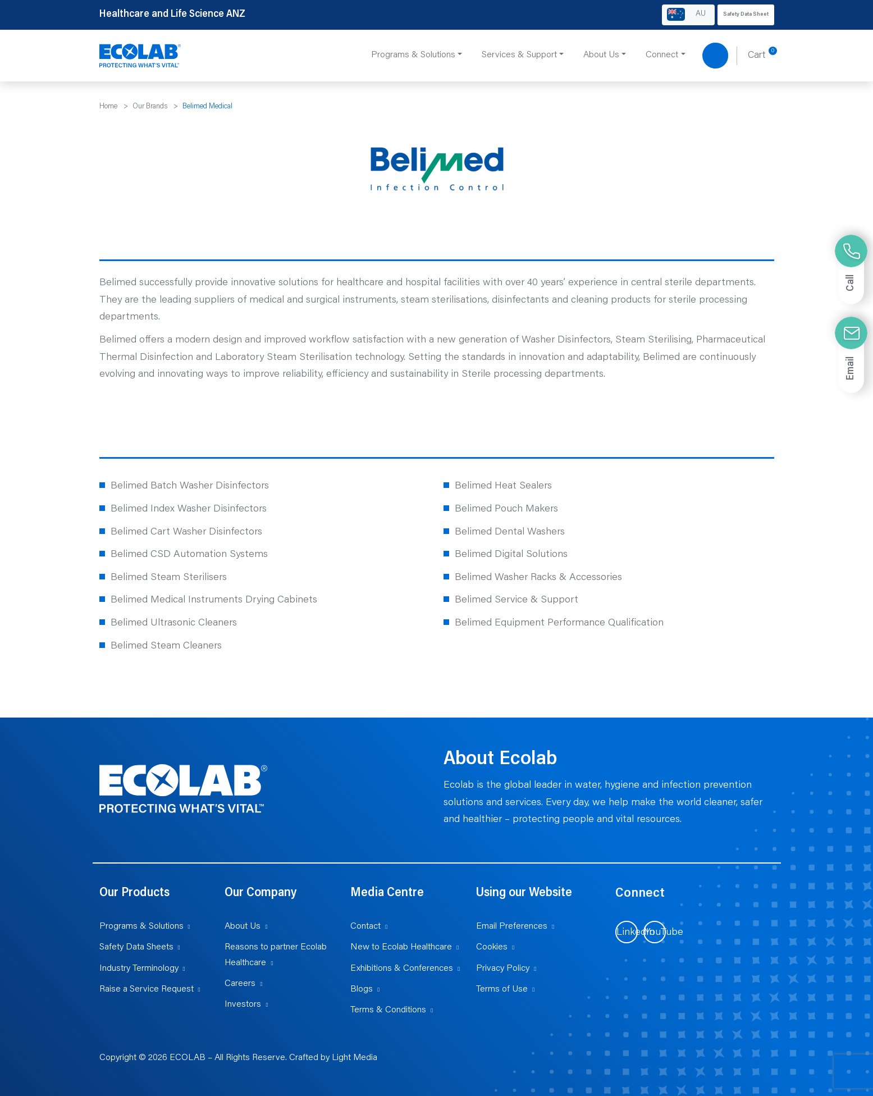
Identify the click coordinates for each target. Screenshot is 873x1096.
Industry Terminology (139, 968)
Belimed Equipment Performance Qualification (559, 623)
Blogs (361, 989)
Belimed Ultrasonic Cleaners (174, 623)
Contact (365, 926)
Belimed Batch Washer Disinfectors (190, 486)
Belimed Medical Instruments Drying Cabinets (214, 600)
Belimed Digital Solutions (511, 555)
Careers (240, 983)
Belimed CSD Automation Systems (189, 555)
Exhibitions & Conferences (401, 968)
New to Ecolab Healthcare (401, 947)
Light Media (354, 1057)
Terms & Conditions (388, 1010)
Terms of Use (502, 989)
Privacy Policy (502, 968)
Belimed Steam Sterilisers (169, 578)
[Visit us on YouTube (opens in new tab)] (654, 932)
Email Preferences (511, 926)
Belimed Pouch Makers (506, 509)
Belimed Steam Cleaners (166, 646)
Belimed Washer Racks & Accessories (538, 578)
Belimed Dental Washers (510, 532)
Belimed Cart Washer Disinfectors (186, 532)
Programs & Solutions (141, 926)
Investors (243, 1004)
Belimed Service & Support (516, 600)
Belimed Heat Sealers (503, 486)
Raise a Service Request (146, 989)
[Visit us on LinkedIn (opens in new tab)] (626, 932)
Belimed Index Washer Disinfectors (189, 509)
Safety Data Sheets (136, 947)
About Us (242, 926)
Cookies (492, 947)
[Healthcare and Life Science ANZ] (140, 56)
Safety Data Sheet (746, 14)
